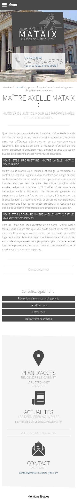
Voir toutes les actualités (38, 433)
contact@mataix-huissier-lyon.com (38, 473)
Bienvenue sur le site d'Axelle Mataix (38, 422)
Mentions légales (38, 496)
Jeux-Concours (38, 305)
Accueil (19, 87)
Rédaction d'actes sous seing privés (38, 298)
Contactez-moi (38, 269)
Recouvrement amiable (38, 318)
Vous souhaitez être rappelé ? (41, 65)
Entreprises (38, 312)
